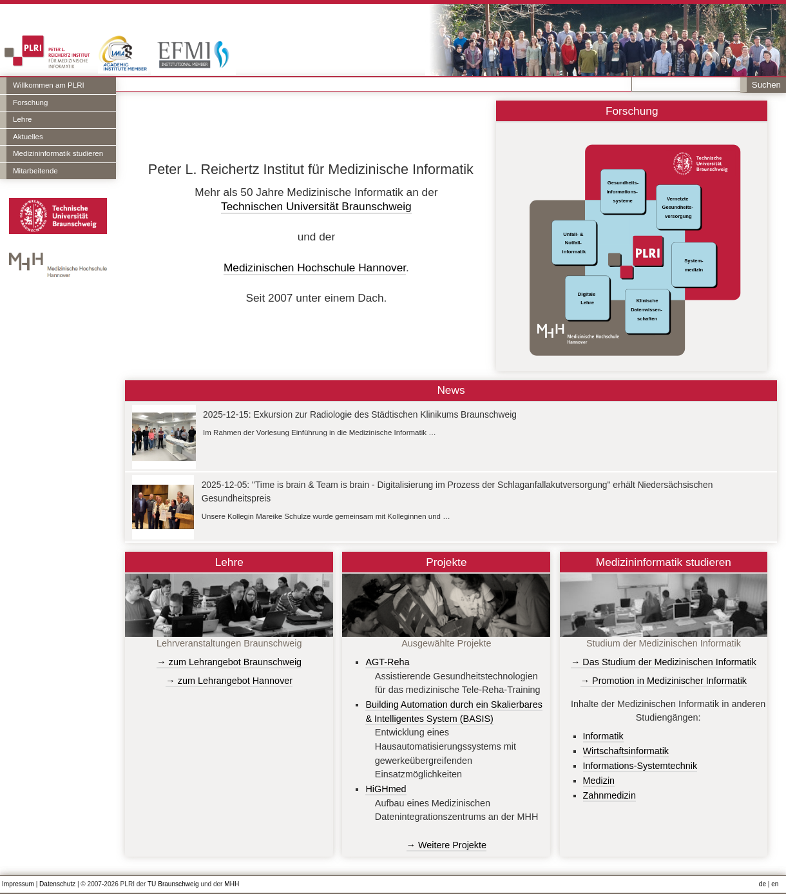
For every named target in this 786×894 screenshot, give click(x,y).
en (774, 884)
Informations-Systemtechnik (640, 766)
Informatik (603, 736)
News (451, 390)
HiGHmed (385, 789)
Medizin (599, 780)
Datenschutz (57, 884)
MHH (231, 884)
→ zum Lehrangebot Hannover (229, 680)
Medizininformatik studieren (58, 153)
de (762, 884)
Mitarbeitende (35, 171)
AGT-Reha (387, 662)
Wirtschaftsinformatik (626, 751)
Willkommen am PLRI (48, 85)
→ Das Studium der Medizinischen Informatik (663, 662)
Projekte (446, 562)
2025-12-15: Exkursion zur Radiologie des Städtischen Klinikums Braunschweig (360, 414)
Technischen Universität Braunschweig (316, 206)
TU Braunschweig (173, 884)
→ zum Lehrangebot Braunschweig (229, 662)
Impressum (18, 884)
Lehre (22, 119)
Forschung (30, 102)
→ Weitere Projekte (447, 845)
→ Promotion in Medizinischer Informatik (663, 680)
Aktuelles (28, 137)
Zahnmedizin (609, 795)
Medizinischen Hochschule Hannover (315, 267)
